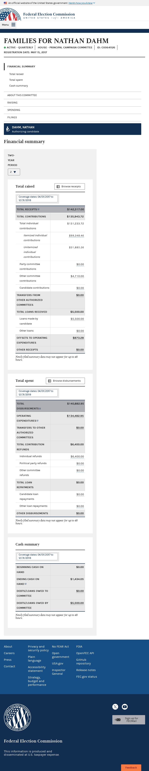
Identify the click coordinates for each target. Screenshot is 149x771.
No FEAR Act (60, 646)
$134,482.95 (75, 416)
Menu (5, 24)
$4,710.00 (77, 276)
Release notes (86, 670)
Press (7, 660)
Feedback (131, 767)
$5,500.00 (77, 318)
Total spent (16, 80)
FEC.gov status (86, 676)
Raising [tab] (12, 102)
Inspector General (58, 671)
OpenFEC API (85, 653)
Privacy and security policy (38, 648)
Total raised (16, 74)
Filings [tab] (12, 117)
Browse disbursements (67, 380)
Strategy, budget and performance (37, 681)
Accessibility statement (37, 669)
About (8, 646)
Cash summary (18, 85)
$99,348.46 (76, 235)
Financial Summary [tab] (21, 66)
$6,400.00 (77, 456)
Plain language (34, 658)
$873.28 (78, 337)
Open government (60, 655)
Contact (9, 666)
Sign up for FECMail (131, 720)
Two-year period (12, 160)
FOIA (79, 646)
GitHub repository (83, 661)
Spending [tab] (13, 110)
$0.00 (80, 264)
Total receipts (27, 209)
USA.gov (57, 663)
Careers (9, 653)
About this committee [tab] (22, 95)
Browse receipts (71, 186)
